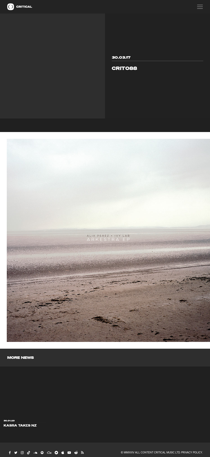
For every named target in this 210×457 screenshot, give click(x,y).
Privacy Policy (191, 452)
